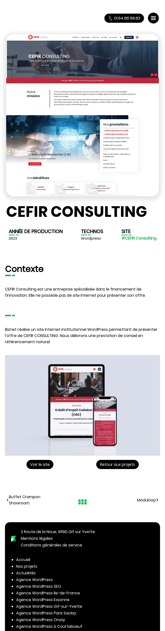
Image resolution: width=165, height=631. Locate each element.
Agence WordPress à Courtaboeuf (49, 626)
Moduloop (148, 500)
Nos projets (26, 566)
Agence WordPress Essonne (43, 600)
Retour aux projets (117, 464)
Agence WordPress (34, 580)
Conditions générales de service (51, 545)
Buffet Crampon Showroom (23, 500)
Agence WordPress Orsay (40, 620)
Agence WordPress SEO (38, 586)
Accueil (23, 560)
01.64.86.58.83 (124, 18)
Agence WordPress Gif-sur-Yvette (49, 606)
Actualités (26, 573)
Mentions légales (37, 538)
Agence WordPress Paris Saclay (46, 613)
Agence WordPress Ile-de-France (48, 593)
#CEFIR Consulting (138, 238)
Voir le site (40, 464)
